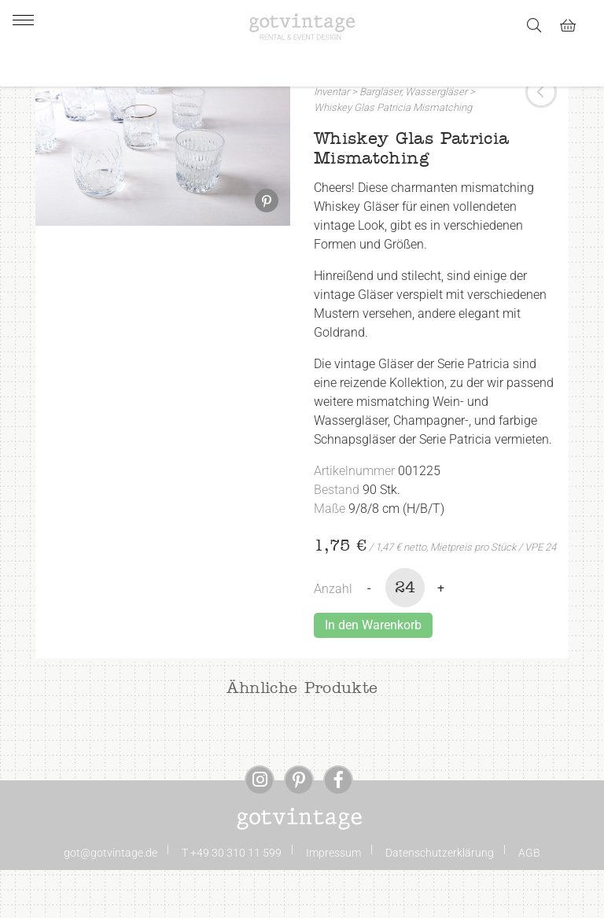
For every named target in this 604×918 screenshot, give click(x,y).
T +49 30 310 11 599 (232, 900)
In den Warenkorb (373, 672)
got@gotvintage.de (110, 900)
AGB (529, 900)
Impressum (333, 900)
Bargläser (380, 140)
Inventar (331, 140)
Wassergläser (436, 140)
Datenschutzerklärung (439, 900)
